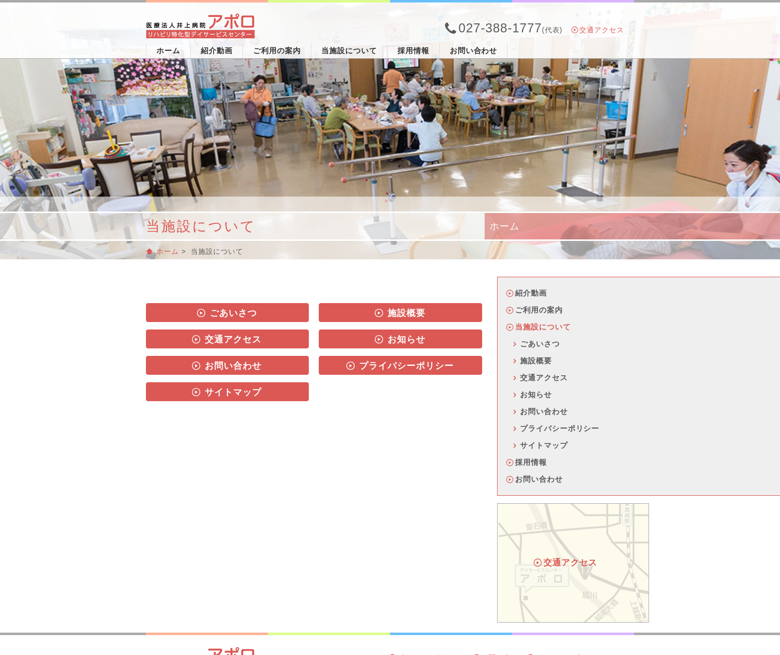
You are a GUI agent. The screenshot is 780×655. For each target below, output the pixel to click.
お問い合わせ (474, 50)
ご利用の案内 (277, 50)
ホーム (168, 50)
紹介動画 (217, 50)
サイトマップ (226, 392)
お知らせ (400, 339)
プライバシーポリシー (400, 366)
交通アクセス (598, 30)
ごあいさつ (227, 313)
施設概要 (400, 313)
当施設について (349, 50)
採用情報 (413, 50)
